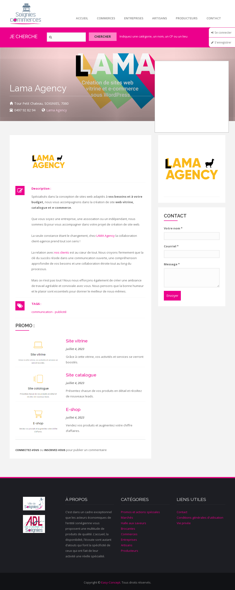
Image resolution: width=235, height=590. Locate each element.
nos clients (61, 252)
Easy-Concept (110, 582)
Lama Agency (56, 110)
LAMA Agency (105, 236)
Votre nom (173, 228)
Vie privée (184, 523)
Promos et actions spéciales (140, 512)
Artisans (158, 18)
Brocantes (128, 528)
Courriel (171, 246)
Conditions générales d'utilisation (200, 517)
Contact (213, 18)
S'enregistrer (223, 42)
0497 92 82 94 (24, 110)
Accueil (80, 18)
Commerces (104, 18)
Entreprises (132, 18)
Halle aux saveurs (133, 523)
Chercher (104, 37)
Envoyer (172, 295)
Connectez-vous (27, 450)
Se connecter (223, 32)
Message (172, 264)
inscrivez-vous (54, 450)
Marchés (127, 517)
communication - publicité (49, 312)
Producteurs (186, 18)
